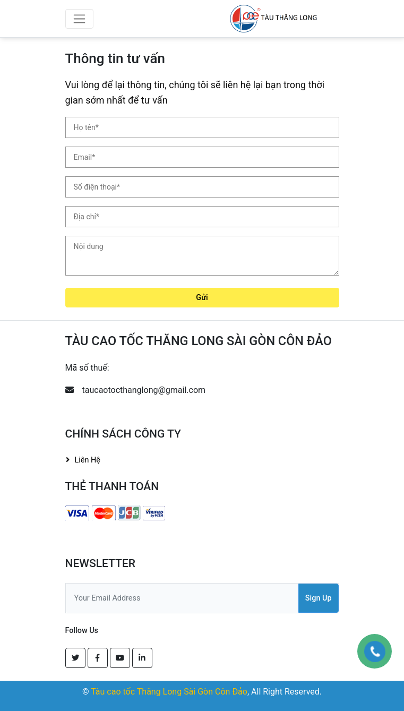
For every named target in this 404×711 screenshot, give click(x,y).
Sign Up (318, 598)
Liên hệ (87, 460)
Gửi (202, 297)
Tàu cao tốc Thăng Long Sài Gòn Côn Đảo (169, 692)
